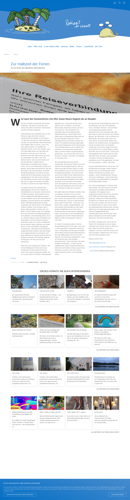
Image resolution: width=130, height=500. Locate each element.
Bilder (72, 46)
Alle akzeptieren (117, 494)
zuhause (64, 46)
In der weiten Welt (51, 46)
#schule (13, 258)
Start (30, 46)
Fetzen (79, 46)
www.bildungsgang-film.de (97, 243)
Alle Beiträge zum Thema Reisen (108, 389)
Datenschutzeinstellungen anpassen (19, 494)
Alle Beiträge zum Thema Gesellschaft (105, 432)
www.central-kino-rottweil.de (98, 247)
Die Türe (98, 46)
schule (92, 251)
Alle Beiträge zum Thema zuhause (107, 306)
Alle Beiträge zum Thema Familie (107, 350)
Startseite (6, 54)
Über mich (38, 46)
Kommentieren (32, 262)
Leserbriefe (88, 46)
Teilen (44, 262)
